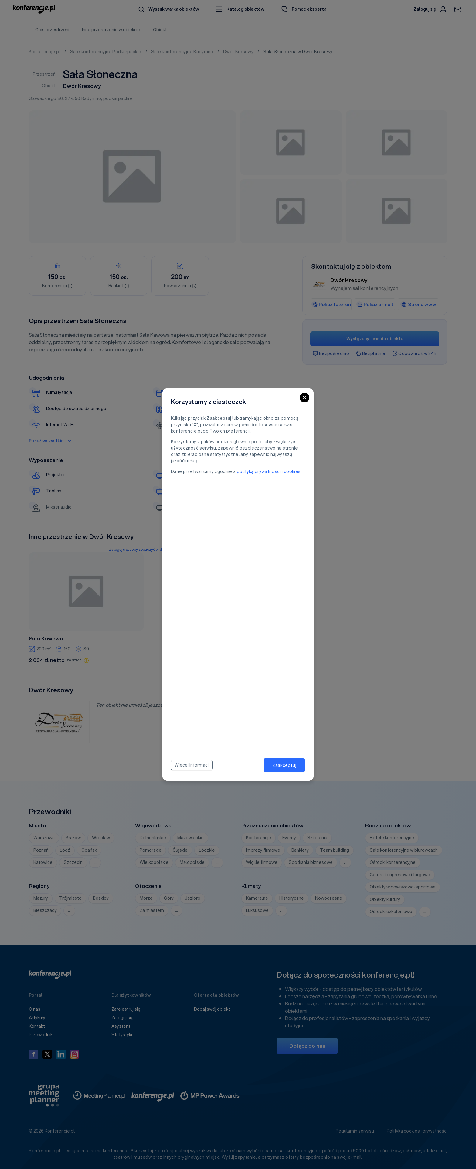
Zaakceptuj (284, 765)
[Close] (304, 397)
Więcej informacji (192, 765)
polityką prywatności (259, 471)
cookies (292, 471)
